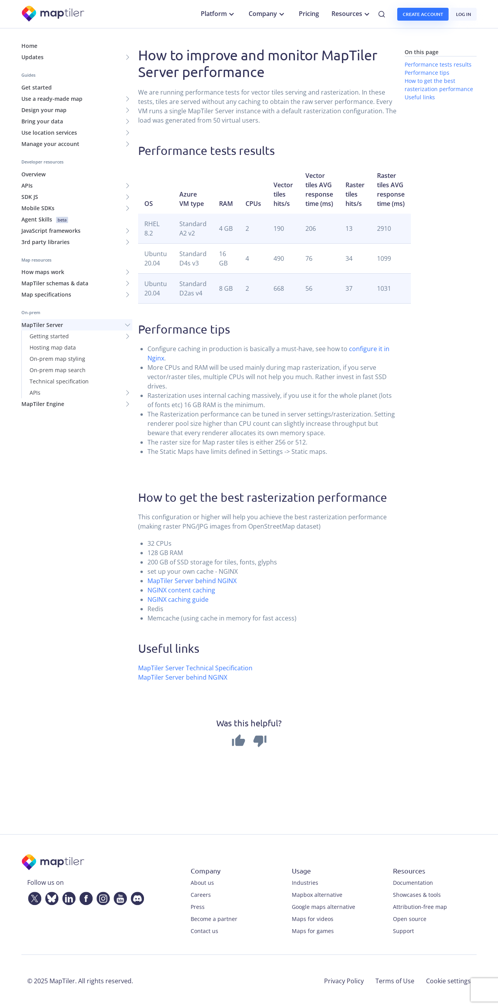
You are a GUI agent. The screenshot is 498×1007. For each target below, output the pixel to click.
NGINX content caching (181, 590)
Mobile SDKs (37, 208)
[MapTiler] (53, 14)
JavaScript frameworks (51, 230)
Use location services (49, 132)
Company (267, 14)
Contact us (204, 931)
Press (198, 906)
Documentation (413, 882)
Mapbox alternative (317, 894)
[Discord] (136, 897)
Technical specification (59, 381)
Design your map (44, 110)
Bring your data (42, 121)
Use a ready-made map (51, 98)
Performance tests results (438, 64)
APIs (27, 185)
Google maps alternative (323, 906)
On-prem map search (58, 370)
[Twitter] (33, 897)
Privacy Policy (344, 981)
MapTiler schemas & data (54, 283)
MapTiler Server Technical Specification (195, 668)
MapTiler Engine (42, 404)
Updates (32, 57)
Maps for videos (312, 919)
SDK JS (29, 196)
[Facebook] (84, 897)
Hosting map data (53, 347)
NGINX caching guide (178, 599)
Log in (463, 14)
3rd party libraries (45, 242)
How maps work (42, 272)
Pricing (309, 13)
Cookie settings (448, 981)
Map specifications (46, 294)
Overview (33, 174)
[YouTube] (119, 897)
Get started (36, 87)
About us (202, 882)
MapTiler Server (42, 325)
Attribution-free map (420, 906)
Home (29, 45)
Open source (409, 919)
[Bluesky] (50, 897)
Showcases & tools (417, 894)
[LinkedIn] (67, 897)
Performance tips (427, 72)
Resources (351, 14)
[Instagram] (101, 897)
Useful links (420, 97)
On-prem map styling (57, 358)
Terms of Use (394, 981)
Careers (201, 894)
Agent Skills (44, 219)
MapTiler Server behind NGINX (192, 580)
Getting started (49, 336)
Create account (423, 14)
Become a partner (214, 919)
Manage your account (50, 144)
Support (403, 931)
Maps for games (313, 931)
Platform (218, 14)
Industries (305, 882)
